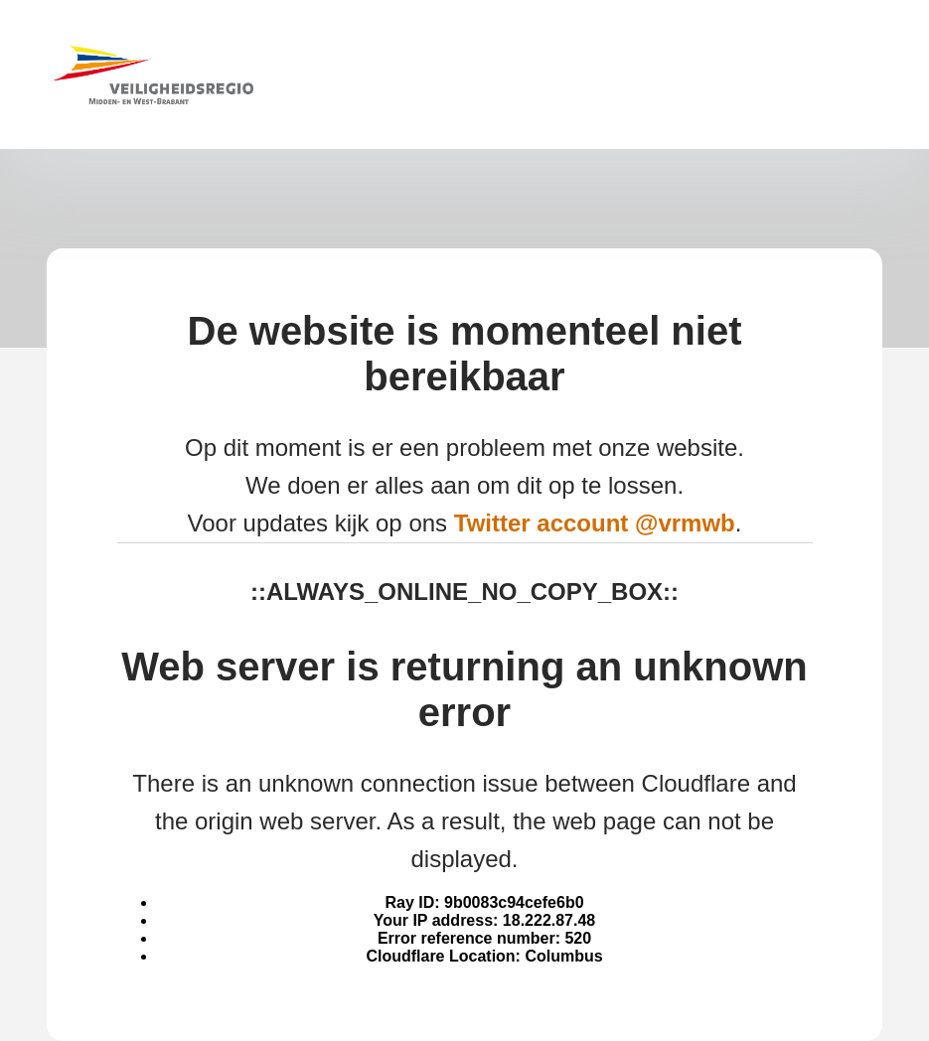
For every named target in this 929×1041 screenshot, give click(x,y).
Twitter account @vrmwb (594, 523)
